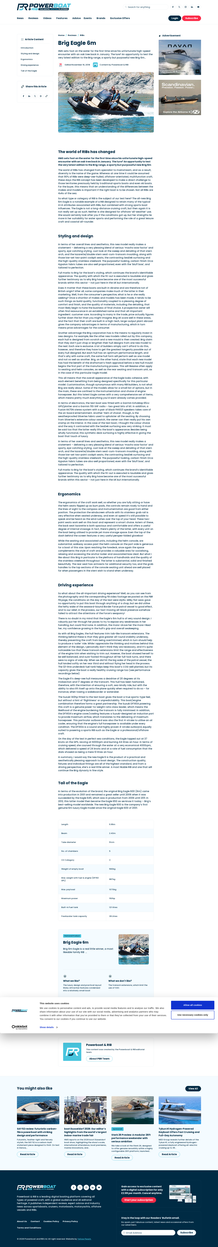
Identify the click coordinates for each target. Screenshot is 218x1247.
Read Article (27, 1154)
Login (175, 18)
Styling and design (30, 53)
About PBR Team (99, 1058)
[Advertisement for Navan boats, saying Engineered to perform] (180, 57)
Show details (47, 1241)
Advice (76, 18)
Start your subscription (138, 1200)
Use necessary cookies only (192, 1228)
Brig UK (70, 1021)
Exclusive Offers (120, 18)
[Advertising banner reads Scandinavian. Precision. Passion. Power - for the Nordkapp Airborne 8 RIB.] (180, 97)
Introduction (27, 47)
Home (61, 35)
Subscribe (191, 18)
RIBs (82, 35)
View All (193, 1088)
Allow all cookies (192, 1219)
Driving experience (30, 65)
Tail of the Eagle (29, 70)
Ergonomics (27, 59)
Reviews (72, 35)
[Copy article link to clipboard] (46, 96)
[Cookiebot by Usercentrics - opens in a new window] (19, 1241)
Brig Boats (88, 1021)
